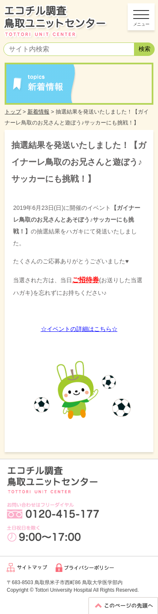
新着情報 (38, 112)
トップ (13, 112)
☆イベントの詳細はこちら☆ (79, 329)
